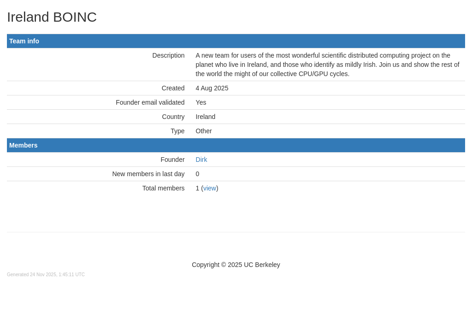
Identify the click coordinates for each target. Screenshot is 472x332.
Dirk (201, 159)
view (209, 188)
